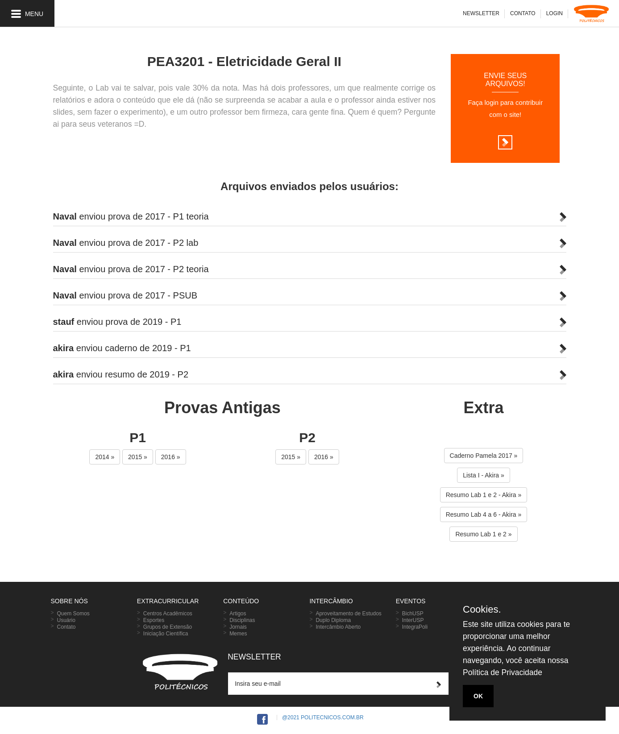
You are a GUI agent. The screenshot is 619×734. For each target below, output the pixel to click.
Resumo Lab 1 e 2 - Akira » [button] (484, 494)
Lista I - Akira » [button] (483, 475)
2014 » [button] (104, 456)
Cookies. (482, 609)
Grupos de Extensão (167, 627)
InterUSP (413, 620)
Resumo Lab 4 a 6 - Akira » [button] (484, 514)
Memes (238, 633)
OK (478, 696)
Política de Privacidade (502, 672)
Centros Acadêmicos (167, 613)
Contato (66, 627)
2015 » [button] (137, 456)
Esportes (153, 620)
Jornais (238, 627)
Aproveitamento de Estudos (348, 613)
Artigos (237, 613)
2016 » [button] (170, 456)
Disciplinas (242, 620)
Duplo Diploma (333, 620)
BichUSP (413, 613)
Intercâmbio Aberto (338, 627)
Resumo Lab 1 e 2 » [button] (483, 534)
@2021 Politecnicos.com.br (323, 717)
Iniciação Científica (165, 633)
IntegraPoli (415, 627)
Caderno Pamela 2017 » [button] (484, 455)
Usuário (66, 620)
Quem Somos (73, 613)
